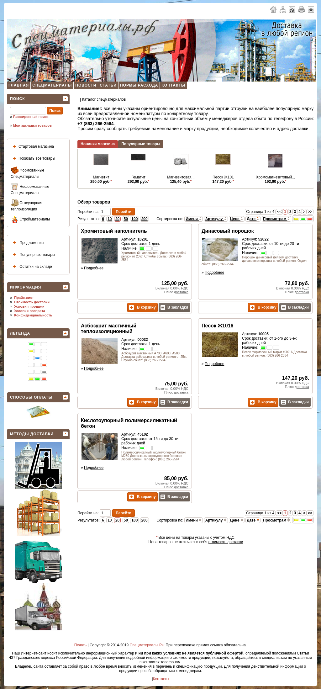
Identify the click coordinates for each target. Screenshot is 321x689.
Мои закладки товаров (32, 125)
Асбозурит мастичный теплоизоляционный (108, 328)
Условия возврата (29, 311)
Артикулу (216, 219)
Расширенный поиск (30, 117)
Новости (85, 85)
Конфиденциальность (33, 315)
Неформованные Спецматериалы (30, 189)
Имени (194, 219)
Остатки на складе (31, 267)
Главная (18, 85)
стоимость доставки (225, 542)
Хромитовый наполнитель (114, 231)
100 (134, 219)
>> (310, 211)
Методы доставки (32, 434)
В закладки (174, 307)
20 (117, 219)
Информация (25, 287)
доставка (181, 292)
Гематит (138, 177)
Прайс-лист (24, 297)
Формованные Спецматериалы (27, 173)
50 (126, 219)
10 (110, 219)
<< (279, 211)
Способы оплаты (31, 397)
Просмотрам (276, 219)
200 (144, 219)
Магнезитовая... (181, 177)
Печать (80, 645)
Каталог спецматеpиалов (104, 99)
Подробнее (93, 268)
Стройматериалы (30, 219)
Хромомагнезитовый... (275, 177)
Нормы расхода (139, 85)
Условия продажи (29, 306)
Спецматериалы (52, 85)
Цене (236, 219)
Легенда (20, 333)
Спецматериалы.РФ (147, 645)
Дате (253, 219)
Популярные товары (33, 255)
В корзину (142, 307)
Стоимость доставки (32, 302)
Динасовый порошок (228, 231)
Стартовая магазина (32, 147)
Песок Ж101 (223, 177)
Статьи (108, 85)
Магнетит (101, 177)
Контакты (173, 85)
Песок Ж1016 (217, 325)
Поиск (17, 99)
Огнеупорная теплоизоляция (26, 205)
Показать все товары (33, 158)
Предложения (27, 243)
